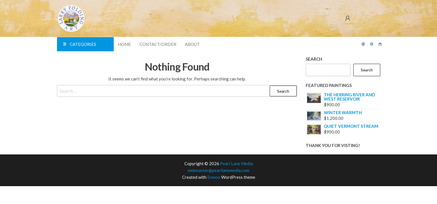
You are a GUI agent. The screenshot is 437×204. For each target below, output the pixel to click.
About (192, 44)
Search (314, 58)
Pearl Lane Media (236, 163)
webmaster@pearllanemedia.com (218, 170)
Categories (83, 44)
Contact (380, 44)
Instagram (372, 44)
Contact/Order (158, 44)
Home (124, 44)
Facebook (363, 44)
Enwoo (213, 177)
